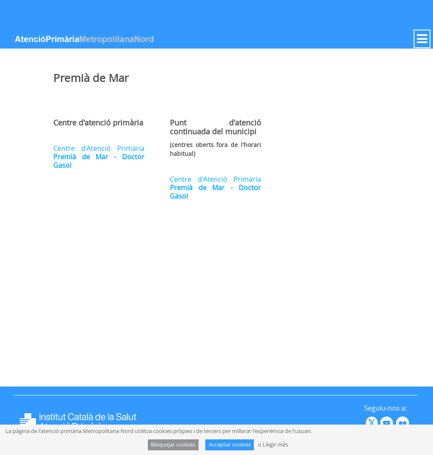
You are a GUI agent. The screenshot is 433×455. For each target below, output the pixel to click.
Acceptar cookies (230, 444)
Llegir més (275, 444)
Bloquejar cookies (173, 444)
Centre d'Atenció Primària (98, 157)
